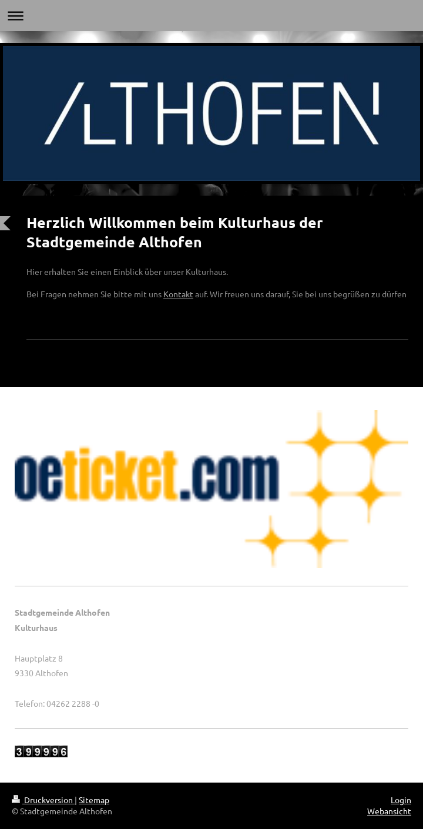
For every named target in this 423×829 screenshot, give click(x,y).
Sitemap (94, 799)
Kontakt (178, 293)
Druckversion (43, 799)
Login (401, 799)
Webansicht (389, 810)
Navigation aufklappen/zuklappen (211, 15)
